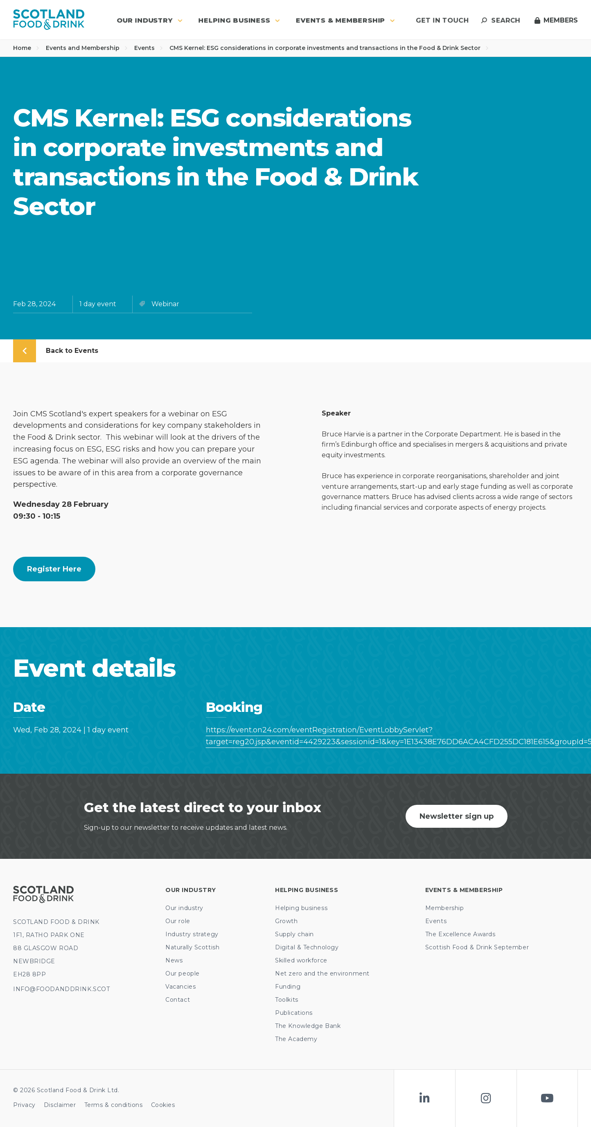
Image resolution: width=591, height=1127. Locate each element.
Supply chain (294, 934)
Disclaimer (60, 1105)
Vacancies (180, 986)
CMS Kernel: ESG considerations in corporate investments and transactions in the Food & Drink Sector (329, 48)
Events (148, 48)
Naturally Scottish (192, 947)
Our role (177, 921)
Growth (286, 921)
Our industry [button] (149, 20)
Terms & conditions (113, 1105)
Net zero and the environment (322, 973)
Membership (444, 908)
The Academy (296, 1039)
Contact (177, 999)
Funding (287, 986)
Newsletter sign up (457, 816)
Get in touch (442, 20)
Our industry (184, 908)
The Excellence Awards (460, 934)
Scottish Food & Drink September (477, 947)
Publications (294, 1012)
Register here (54, 569)
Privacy (24, 1105)
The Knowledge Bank (308, 1026)
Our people (182, 973)
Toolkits (286, 999)
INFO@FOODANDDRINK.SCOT (61, 989)
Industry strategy (192, 934)
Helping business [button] (239, 20)
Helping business (301, 908)
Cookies (163, 1105)
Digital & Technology (306, 947)
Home (26, 48)
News (174, 960)
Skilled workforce (301, 960)
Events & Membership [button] (345, 20)
